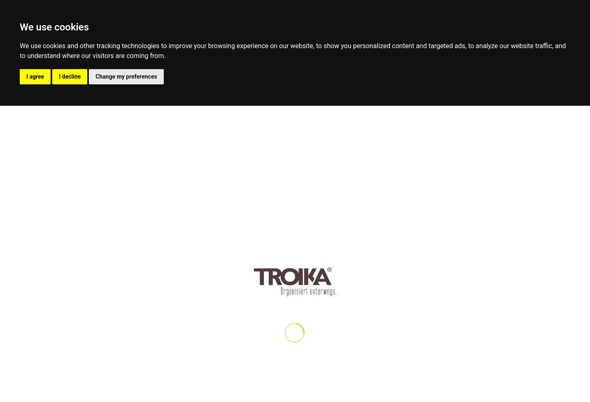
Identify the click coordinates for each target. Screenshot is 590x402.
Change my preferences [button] (126, 76)
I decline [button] (70, 76)
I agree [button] (35, 76)
